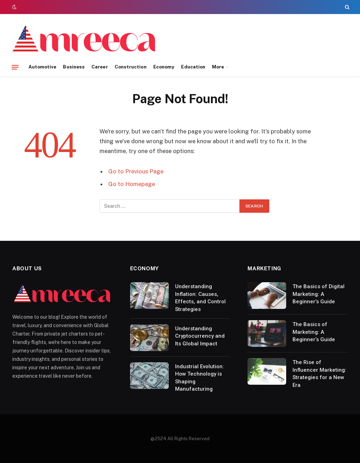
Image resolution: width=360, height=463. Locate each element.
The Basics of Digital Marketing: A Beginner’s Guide (318, 294)
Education (193, 67)
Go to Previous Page (135, 171)
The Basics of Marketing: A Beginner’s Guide (313, 332)
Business (74, 67)
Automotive (42, 67)
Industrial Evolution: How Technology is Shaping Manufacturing (199, 377)
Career (99, 67)
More (218, 67)
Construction (131, 67)
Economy (163, 67)
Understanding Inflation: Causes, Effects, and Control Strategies (200, 297)
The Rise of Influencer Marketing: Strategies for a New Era (319, 373)
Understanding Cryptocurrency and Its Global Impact (200, 336)
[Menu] (15, 67)
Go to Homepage (131, 183)
